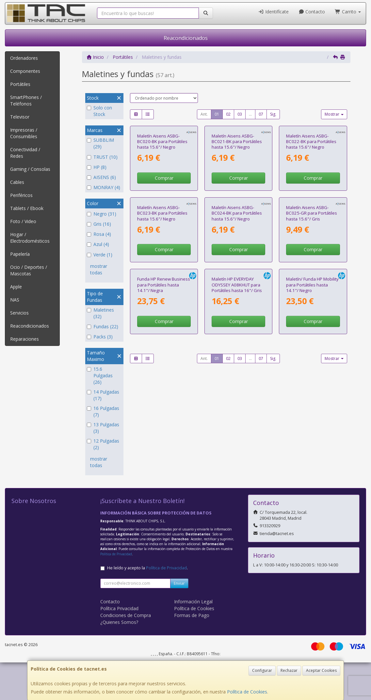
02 (228, 114)
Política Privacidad (119, 646)
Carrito (348, 11)
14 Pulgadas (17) (103, 395)
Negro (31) (101, 214)
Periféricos (21, 195)
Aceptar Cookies (321, 670)
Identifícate (273, 11)
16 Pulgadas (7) (103, 411)
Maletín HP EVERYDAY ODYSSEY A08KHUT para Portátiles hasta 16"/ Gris (237, 439)
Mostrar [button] (334, 114)
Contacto (311, 11)
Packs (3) (100, 337)
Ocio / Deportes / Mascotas (28, 270)
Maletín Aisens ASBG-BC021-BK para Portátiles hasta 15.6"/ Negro (237, 193)
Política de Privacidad (116, 591)
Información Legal (193, 639)
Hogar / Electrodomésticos (30, 237)
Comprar (164, 229)
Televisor (19, 117)
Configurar (262, 670)
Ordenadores (24, 58)
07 (261, 114)
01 (217, 114)
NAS (14, 300)
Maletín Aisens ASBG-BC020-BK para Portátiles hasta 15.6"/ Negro (162, 193)
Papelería (20, 254)
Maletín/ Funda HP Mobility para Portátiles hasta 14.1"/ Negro (312, 439)
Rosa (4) (99, 234)
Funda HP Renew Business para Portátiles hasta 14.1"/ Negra (163, 439)
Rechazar (289, 670)
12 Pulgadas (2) (103, 444)
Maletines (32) (100, 313)
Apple (16, 287)
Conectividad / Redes (25, 152)
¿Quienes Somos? (119, 660)
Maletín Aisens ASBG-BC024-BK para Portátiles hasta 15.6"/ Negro (237, 316)
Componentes (25, 71)
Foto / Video (23, 221)
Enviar (179, 621)
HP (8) (96, 167)
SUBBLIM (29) (100, 143)
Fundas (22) (102, 326)
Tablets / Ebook (26, 208)
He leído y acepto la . (147, 605)
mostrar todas (98, 269)
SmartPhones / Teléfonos (26, 100)
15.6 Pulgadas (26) (100, 375)
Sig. (273, 114)
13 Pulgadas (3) (103, 427)
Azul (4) (98, 244)
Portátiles (20, 84)
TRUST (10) (102, 157)
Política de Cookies (247, 692)
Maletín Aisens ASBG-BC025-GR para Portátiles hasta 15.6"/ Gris (311, 316)
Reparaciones (24, 339)
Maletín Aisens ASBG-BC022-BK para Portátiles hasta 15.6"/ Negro (311, 193)
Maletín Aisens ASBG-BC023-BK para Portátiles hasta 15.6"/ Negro (162, 316)
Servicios (19, 313)
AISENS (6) (101, 177)
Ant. (204, 114)
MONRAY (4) (103, 187)
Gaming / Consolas (30, 169)
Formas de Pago (191, 653)
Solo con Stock (99, 111)
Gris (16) (99, 224)
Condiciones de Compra (125, 653)
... (250, 114)
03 (239, 114)
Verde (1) (99, 255)
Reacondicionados (186, 37)
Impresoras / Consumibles (23, 133)
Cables (17, 182)
